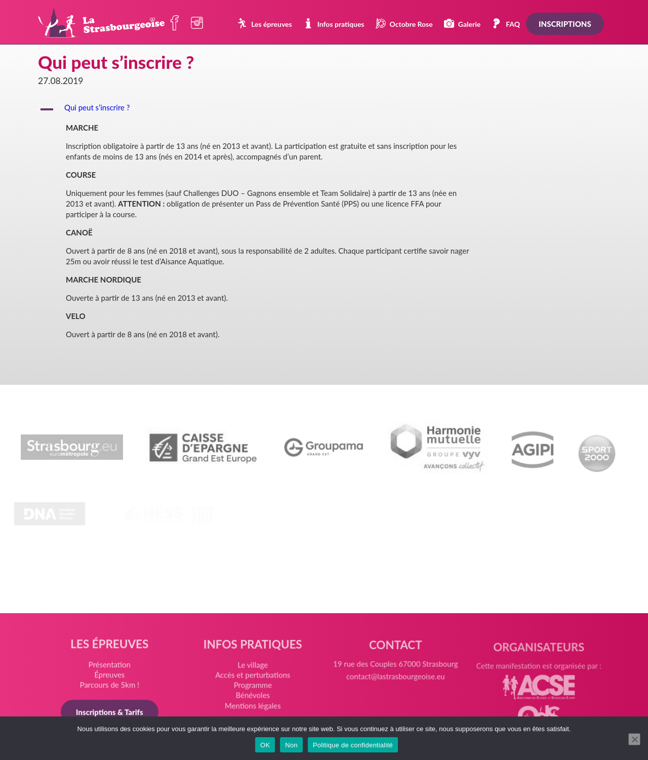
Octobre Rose (404, 23)
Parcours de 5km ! (111, 686)
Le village (253, 668)
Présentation (111, 666)
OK (265, 745)
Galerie (462, 23)
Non (291, 745)
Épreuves (111, 676)
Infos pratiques (333, 23)
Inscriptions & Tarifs (110, 712)
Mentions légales (253, 707)
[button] (324, 109)
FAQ (506, 23)
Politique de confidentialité (353, 745)
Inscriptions (565, 23)
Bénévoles (252, 697)
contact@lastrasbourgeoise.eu (395, 682)
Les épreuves (264, 23)
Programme (252, 688)
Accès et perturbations (253, 677)
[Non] (634, 739)
